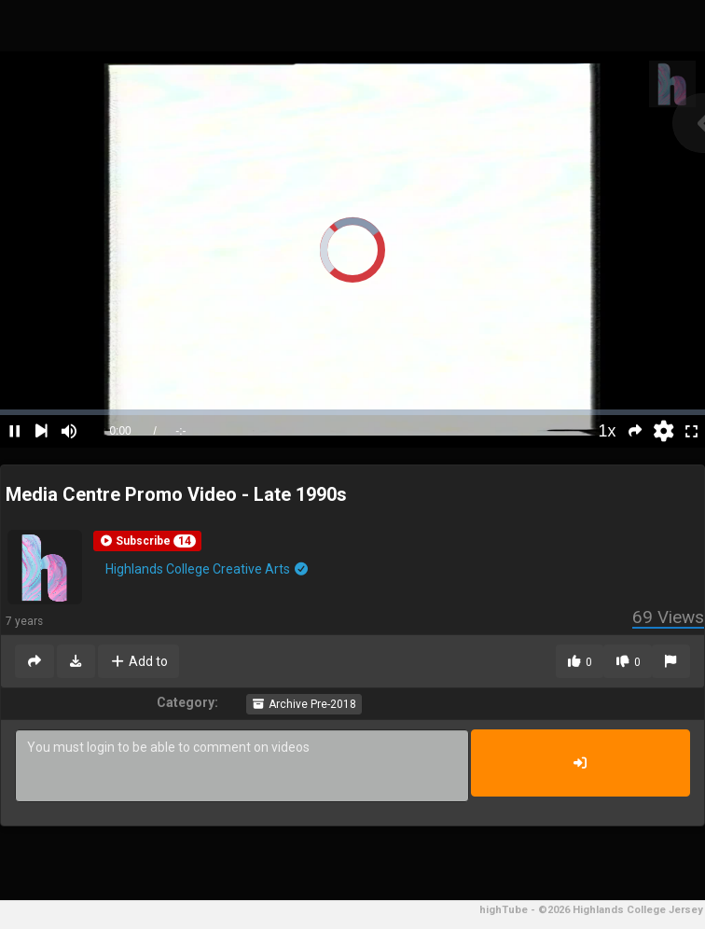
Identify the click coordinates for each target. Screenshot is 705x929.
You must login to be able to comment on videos (242, 765)
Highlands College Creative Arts (207, 569)
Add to (138, 661)
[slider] (352, 412)
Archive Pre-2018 (304, 704)
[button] (147, 541)
